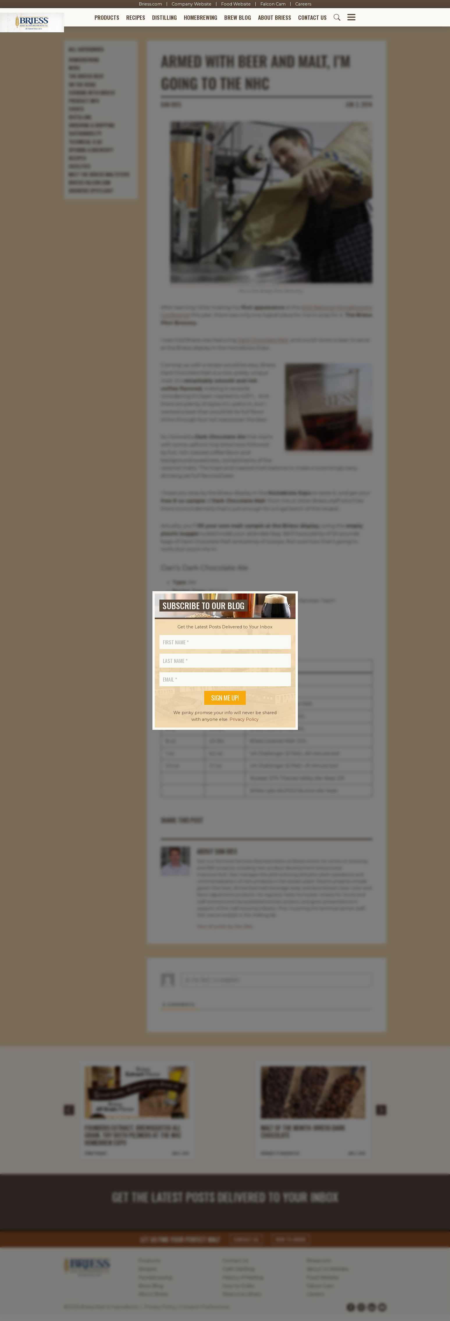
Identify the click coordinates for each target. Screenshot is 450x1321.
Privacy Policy (244, 719)
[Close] (288, 605)
